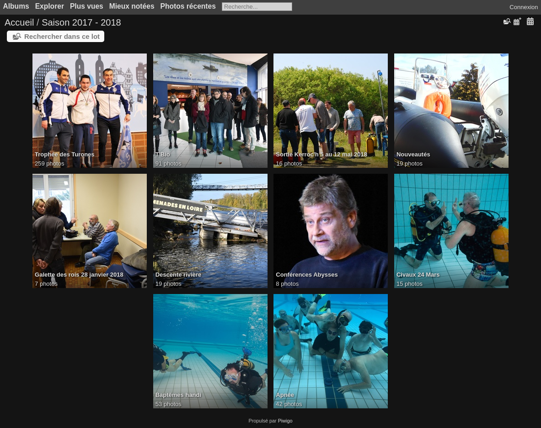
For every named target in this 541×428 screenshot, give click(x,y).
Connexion (523, 7)
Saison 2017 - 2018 (81, 22)
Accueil (19, 22)
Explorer (49, 6)
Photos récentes (188, 6)
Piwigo (285, 420)
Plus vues (86, 6)
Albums (16, 6)
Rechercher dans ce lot (62, 36)
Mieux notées (132, 6)
